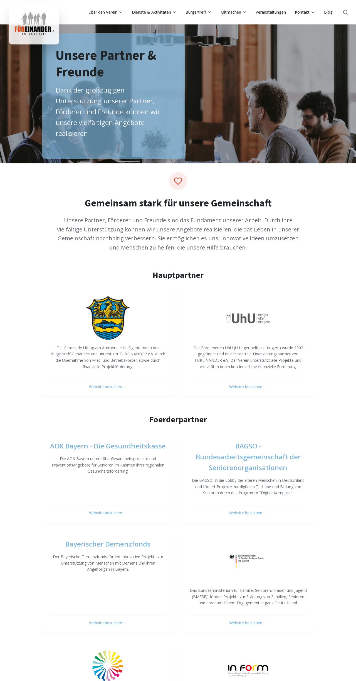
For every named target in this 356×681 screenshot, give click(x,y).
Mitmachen (234, 12)
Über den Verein (105, 12)
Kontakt (305, 12)
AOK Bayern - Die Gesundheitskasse (108, 445)
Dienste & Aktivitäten (154, 12)
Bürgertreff (199, 12)
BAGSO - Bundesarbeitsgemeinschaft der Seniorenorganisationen (248, 456)
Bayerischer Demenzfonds (107, 543)
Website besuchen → (108, 386)
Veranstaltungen (271, 12)
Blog (328, 12)
